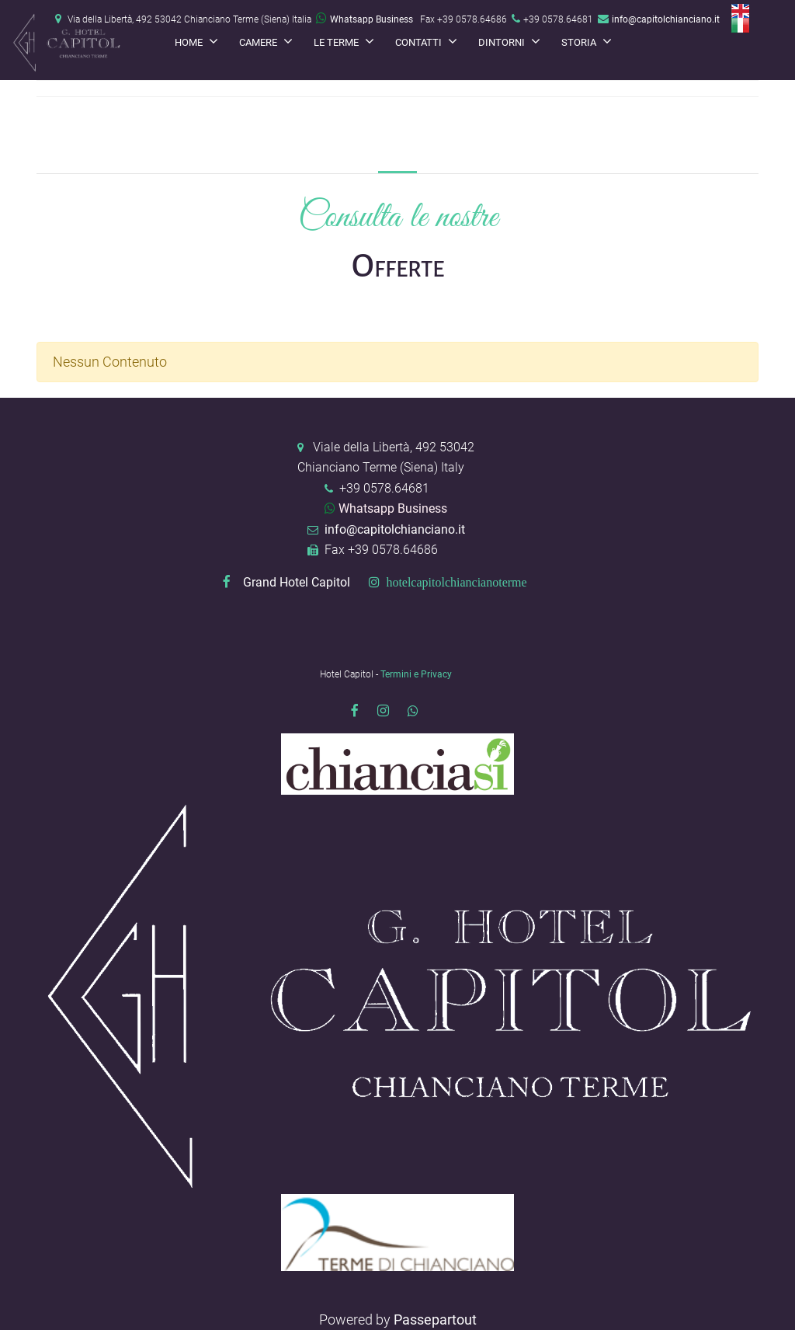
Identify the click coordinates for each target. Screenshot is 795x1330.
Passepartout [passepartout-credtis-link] (435, 1320)
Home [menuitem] (190, 42)
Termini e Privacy (416, 674)
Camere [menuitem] (259, 42)
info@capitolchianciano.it (666, 19)
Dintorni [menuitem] (502, 42)
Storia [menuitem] (580, 42)
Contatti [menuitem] (419, 42)
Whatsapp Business (364, 19)
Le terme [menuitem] (337, 42)
